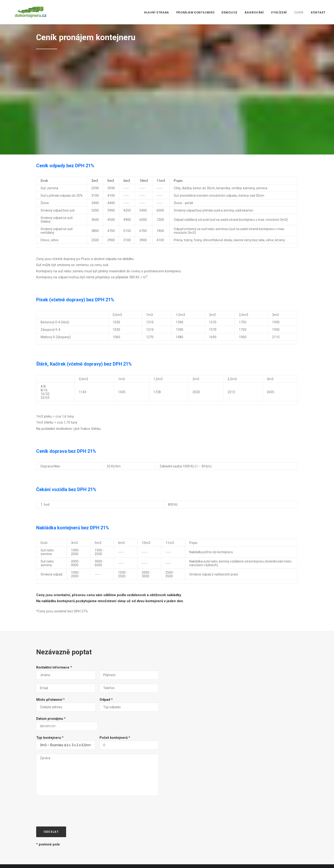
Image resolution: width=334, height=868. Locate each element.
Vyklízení (279, 12)
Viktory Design (77, 859)
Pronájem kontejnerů (195, 12)
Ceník (299, 12)
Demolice (230, 12)
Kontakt (318, 12)
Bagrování (254, 12)
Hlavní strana (156, 12)
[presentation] (71, 712)
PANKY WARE (56, 859)
